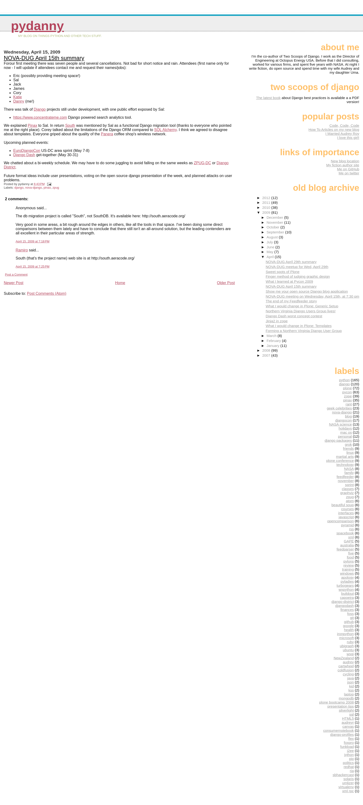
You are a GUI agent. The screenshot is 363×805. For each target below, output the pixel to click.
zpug (56, 187)
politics (348, 763)
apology (347, 577)
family (349, 473)
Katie (17, 97)
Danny (18, 101)
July (270, 242)
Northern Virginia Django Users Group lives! (301, 311)
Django (40, 109)
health (349, 630)
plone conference (340, 461)
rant (349, 404)
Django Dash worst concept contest (294, 316)
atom (350, 501)
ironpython (345, 634)
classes (348, 489)
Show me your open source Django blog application (307, 291)
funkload (347, 747)
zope (348, 396)
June (271, 247)
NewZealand (344, 658)
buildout (347, 593)
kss (351, 690)
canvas (348, 726)
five (351, 553)
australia (347, 545)
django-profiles (342, 734)
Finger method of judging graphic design (298, 276)
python (344, 380)
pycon (347, 392)
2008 (266, 350)
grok (348, 444)
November (275, 222)
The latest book (268, 98)
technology (345, 465)
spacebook (345, 533)
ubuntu (348, 650)
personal (345, 436)
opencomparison (340, 521)
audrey (348, 662)
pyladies (347, 581)
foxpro (349, 743)
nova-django (33, 187)
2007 (266, 355)
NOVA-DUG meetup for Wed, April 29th (297, 267)
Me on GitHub (348, 169)
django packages (338, 440)
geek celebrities (339, 408)
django (18, 187)
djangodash (344, 606)
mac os (346, 432)
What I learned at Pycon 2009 (289, 281)
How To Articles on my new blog (334, 129)
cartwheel (346, 666)
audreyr (348, 722)
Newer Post (13, 283)
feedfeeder (345, 477)
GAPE (349, 541)
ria (352, 771)
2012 (266, 198)
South (70, 125)
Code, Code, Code (344, 125)
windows (347, 573)
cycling (348, 674)
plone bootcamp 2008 (336, 702)
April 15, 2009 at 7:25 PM (32, 266)
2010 (266, 207)
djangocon (343, 420)
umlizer (348, 783)
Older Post (226, 283)
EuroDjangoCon (26, 151)
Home (120, 283)
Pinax (32, 125)
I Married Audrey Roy (342, 134)
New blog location (345, 161)
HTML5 (348, 718)
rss (351, 529)
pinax (47, 187)
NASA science (340, 424)
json (350, 682)
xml (351, 537)
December (275, 217)
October (273, 227)
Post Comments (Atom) (46, 293)
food (350, 557)
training (348, 569)
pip (351, 759)
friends (348, 448)
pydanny (37, 25)
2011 (266, 202)
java (350, 678)
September (276, 232)
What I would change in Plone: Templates (299, 326)
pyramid (347, 525)
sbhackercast (343, 775)
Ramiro (22, 250)
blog (348, 416)
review (348, 565)
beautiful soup (343, 505)
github (349, 622)
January (273, 346)
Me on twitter (349, 173)
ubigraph (347, 646)
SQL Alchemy (165, 130)
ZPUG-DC (202, 163)
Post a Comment (16, 274)
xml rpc (348, 791)
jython (349, 755)
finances (347, 610)
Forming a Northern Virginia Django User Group (304, 331)
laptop (349, 694)
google (348, 626)
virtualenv (346, 787)
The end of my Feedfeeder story (291, 301)
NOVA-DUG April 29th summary (291, 262)
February (274, 341)
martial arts (345, 457)
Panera (107, 134)
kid (351, 686)
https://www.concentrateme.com (40, 117)
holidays (345, 428)
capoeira (347, 598)
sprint (349, 485)
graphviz (347, 493)
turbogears (345, 585)
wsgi (350, 654)
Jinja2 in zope (277, 321)
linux (350, 452)
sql (351, 714)
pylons (348, 561)
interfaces (346, 513)
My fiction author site (342, 165)
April (271, 257)
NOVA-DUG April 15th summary (44, 58)
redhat (349, 767)
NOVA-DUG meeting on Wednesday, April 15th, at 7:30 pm (312, 296)
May (270, 252)
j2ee (350, 751)
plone (347, 388)
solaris (348, 779)
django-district (343, 602)
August (273, 237)
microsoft (346, 638)
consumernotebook (338, 730)
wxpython (346, 589)
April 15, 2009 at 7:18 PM (32, 241)
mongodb (346, 698)
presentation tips (340, 706)
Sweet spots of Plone (283, 272)
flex (351, 739)
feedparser (345, 549)
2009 (266, 212)
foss (350, 614)
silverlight (346, 710)
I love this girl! (348, 138)
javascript (346, 517)
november (346, 481)
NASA (349, 469)
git (352, 618)
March (272, 336)
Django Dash (24, 155)
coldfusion (346, 670)
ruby (350, 642)
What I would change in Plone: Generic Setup (302, 306)
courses (347, 509)
